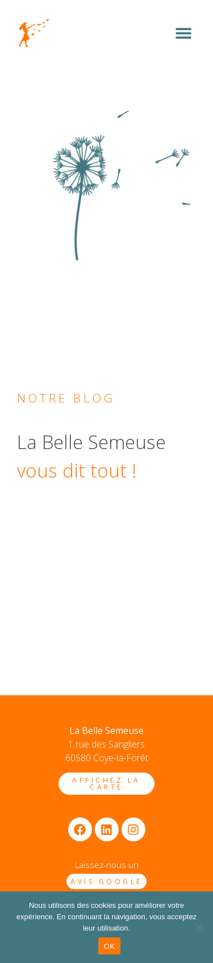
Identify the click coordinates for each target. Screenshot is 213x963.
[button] (183, 33)
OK (109, 946)
